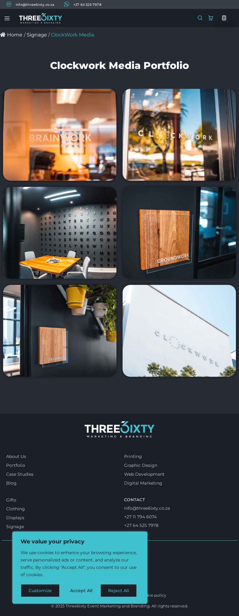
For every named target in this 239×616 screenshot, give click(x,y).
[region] (79, 568)
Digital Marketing (143, 483)
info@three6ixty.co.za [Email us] (147, 508)
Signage (15, 526)
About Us (16, 456)
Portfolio (15, 465)
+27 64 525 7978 (82, 4)
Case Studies (19, 474)
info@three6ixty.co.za (30, 4)
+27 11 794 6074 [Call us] (140, 517)
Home (11, 35)
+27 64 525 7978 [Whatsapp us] (141, 525)
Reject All (80, 590)
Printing (133, 456)
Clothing (15, 509)
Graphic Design (140, 465)
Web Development (144, 474)
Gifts (11, 500)
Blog (11, 483)
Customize (40, 590)
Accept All (120, 590)
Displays (15, 517)
